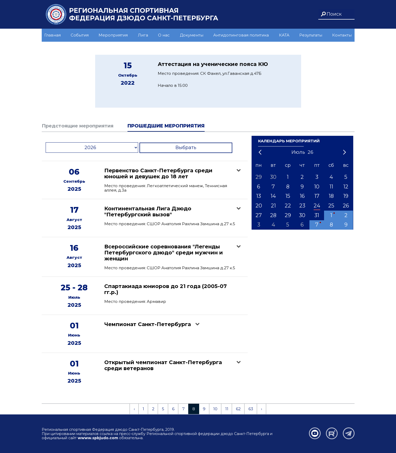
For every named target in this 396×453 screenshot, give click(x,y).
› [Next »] (261, 408)
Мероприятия (113, 35)
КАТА (284, 35)
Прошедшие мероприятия (166, 126)
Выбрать (185, 147)
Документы (191, 35)
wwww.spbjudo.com (98, 438)
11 (226, 408)
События (80, 35)
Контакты (342, 35)
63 (250, 408)
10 (215, 408)
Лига (143, 35)
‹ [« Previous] (134, 408)
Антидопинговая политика (241, 35)
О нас (164, 35)
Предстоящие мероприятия (77, 126)
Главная (52, 35)
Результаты (310, 35)
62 (238, 408)
